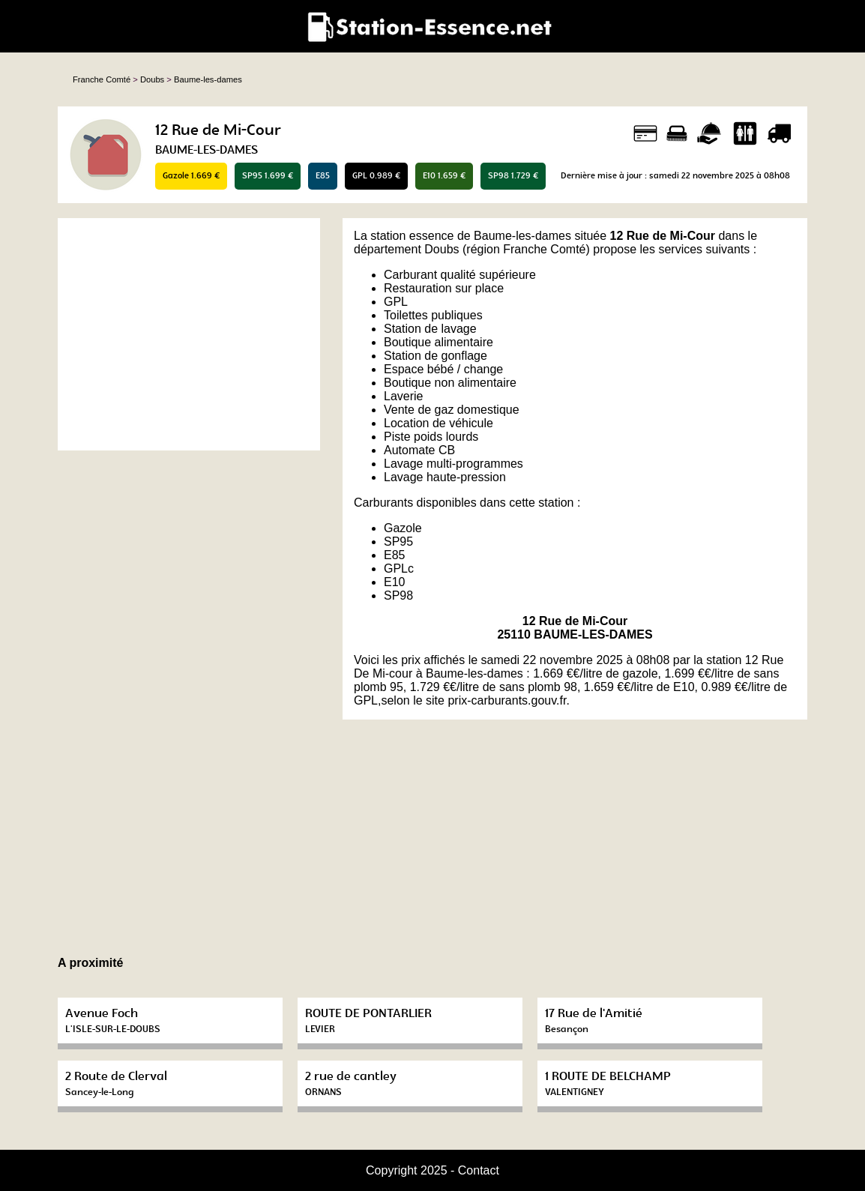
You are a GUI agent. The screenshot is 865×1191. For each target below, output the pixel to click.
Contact (478, 1170)
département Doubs (406, 249)
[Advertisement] (189, 334)
